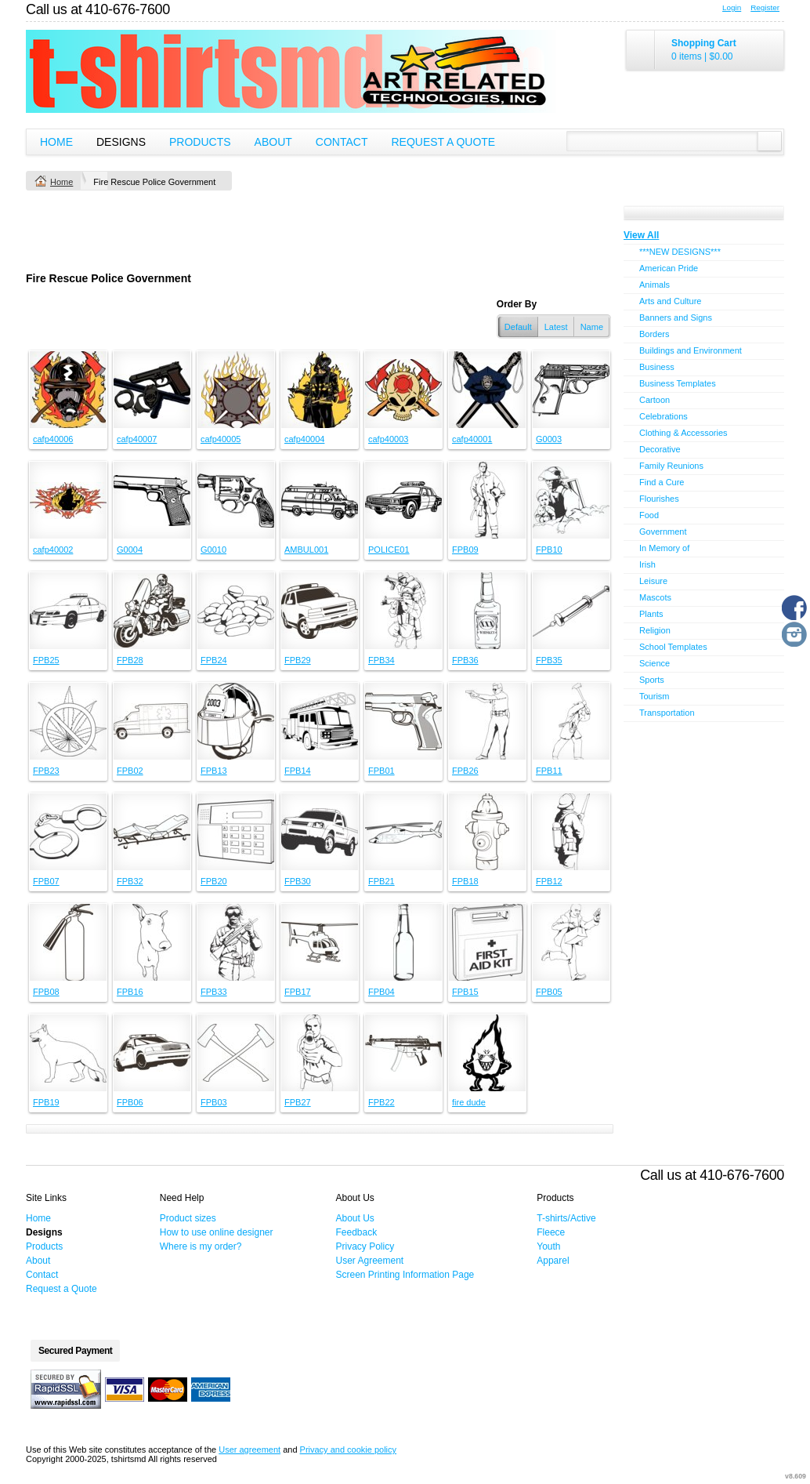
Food (649, 515)
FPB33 (214, 991)
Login (731, 7)
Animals (654, 284)
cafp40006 (53, 439)
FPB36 (465, 660)
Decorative (660, 449)
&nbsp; (68, 389)
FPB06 (130, 1102)
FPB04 (381, 991)
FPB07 (46, 881)
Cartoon (654, 400)
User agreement (249, 1449)
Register (764, 7)
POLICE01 (389, 549)
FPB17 (297, 991)
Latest (556, 327)
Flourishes (659, 498)
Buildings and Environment (690, 350)
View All (641, 235)
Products (200, 142)
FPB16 (130, 991)
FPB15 (465, 991)
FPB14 (297, 770)
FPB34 (381, 660)
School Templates (673, 646)
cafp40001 (472, 439)
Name (591, 327)
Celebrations (663, 416)
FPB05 (549, 991)
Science (654, 663)
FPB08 (46, 991)
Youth (548, 1246)
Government (663, 531)
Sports (651, 679)
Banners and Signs (675, 317)
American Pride (668, 268)
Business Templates (677, 383)
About (273, 142)
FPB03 (214, 1102)
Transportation (667, 712)
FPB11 (549, 770)
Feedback (357, 1232)
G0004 (130, 549)
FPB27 (297, 1102)
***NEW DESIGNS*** (680, 251)
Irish (647, 564)
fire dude (469, 1102)
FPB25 (46, 660)
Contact (342, 142)
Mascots (655, 597)
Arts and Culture (670, 301)
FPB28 (130, 660)
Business (656, 367)
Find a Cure (661, 482)
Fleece (551, 1232)
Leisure (653, 581)
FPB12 (549, 881)
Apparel (553, 1260)
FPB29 (297, 660)
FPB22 (381, 1102)
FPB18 (465, 881)
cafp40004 (304, 439)
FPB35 (549, 660)
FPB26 (465, 770)
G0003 (549, 439)
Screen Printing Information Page (405, 1274)
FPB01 (381, 770)
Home (56, 142)
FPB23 (46, 770)
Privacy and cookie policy (348, 1449)
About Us (355, 1218)
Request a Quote (443, 142)
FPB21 (381, 881)
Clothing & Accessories (683, 432)
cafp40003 (388, 439)
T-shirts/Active (566, 1218)
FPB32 (130, 881)
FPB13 (214, 770)
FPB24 (214, 660)
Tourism (654, 696)
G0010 (213, 549)
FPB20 (214, 881)
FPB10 (549, 549)
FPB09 (465, 549)
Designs (121, 142)
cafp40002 (53, 549)
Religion (655, 630)
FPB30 (297, 881)
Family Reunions (671, 465)
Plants (651, 614)
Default (518, 327)
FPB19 (46, 1102)
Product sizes (188, 1218)
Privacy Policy (365, 1246)
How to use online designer (216, 1232)
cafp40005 (220, 439)
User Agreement (370, 1260)
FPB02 (130, 770)
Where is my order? (201, 1246)
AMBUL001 (306, 549)
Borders (654, 334)
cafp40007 (137, 439)
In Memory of (664, 548)
